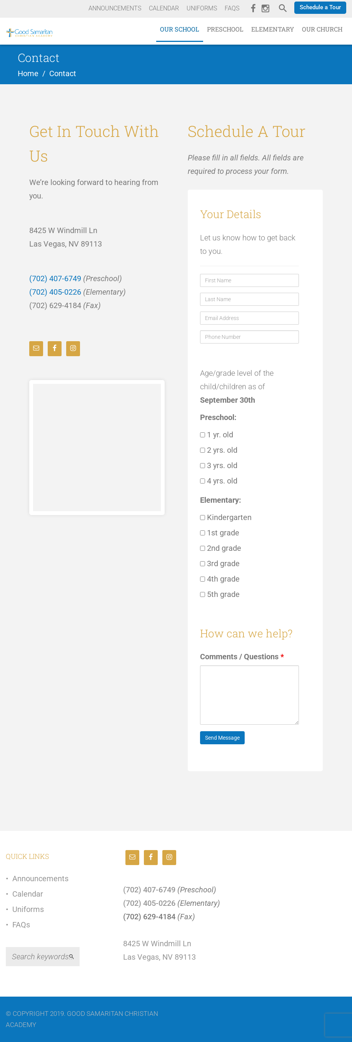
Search (75, 956)
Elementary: (220, 500)
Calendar (27, 894)
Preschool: (218, 417)
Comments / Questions (242, 656)
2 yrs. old (218, 450)
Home (28, 73)
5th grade (220, 594)
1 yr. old (216, 434)
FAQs (21, 924)
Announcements (40, 878)
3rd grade (220, 563)
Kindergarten (226, 517)
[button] (320, 8)
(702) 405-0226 (55, 292)
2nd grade (220, 548)
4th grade (220, 579)
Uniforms (28, 909)
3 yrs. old (218, 465)
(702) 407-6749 (55, 278)
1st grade (219, 532)
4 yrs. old (218, 480)
